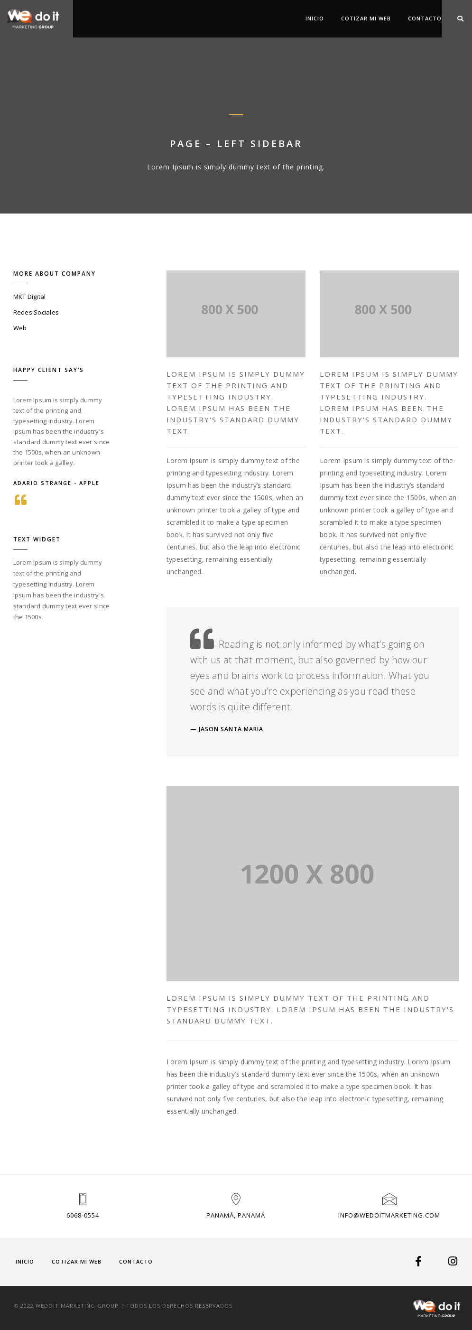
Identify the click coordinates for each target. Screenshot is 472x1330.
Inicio (314, 18)
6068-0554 (82, 1215)
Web (20, 328)
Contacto (425, 18)
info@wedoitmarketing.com (389, 1215)
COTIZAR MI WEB (366, 18)
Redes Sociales (36, 312)
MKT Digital (29, 296)
